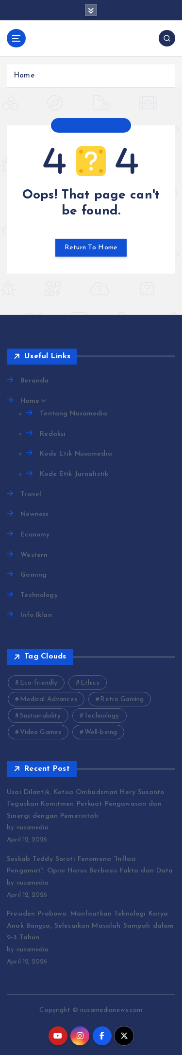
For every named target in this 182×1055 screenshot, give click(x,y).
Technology (38, 595)
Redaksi (53, 434)
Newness (34, 514)
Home (24, 75)
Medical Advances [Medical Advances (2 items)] (48, 699)
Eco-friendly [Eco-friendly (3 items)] (39, 683)
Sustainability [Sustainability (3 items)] (40, 715)
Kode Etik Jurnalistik (74, 474)
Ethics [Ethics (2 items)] (90, 683)
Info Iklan (35, 615)
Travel (30, 494)
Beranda (34, 380)
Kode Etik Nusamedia (76, 454)
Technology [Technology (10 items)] (101, 715)
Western (34, 555)
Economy (35, 534)
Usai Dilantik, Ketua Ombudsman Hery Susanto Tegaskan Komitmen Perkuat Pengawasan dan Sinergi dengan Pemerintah (85, 804)
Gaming (33, 575)
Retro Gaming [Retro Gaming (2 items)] (122, 699)
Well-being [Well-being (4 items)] (100, 732)
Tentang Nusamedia (73, 413)
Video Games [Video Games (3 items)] (41, 732)
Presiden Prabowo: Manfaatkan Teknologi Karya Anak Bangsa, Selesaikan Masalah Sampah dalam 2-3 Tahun (90, 925)
